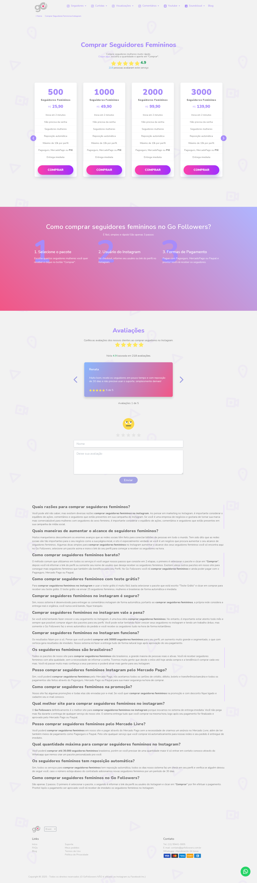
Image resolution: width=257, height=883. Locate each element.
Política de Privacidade (76, 854)
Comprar (55, 170)
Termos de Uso (73, 851)
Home (39, 16)
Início (34, 844)
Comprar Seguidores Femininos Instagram (63, 16)
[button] (76, 5)
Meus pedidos (72, 847)
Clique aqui (104, 56)
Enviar (128, 480)
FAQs (35, 847)
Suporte (69, 844)
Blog (34, 851)
